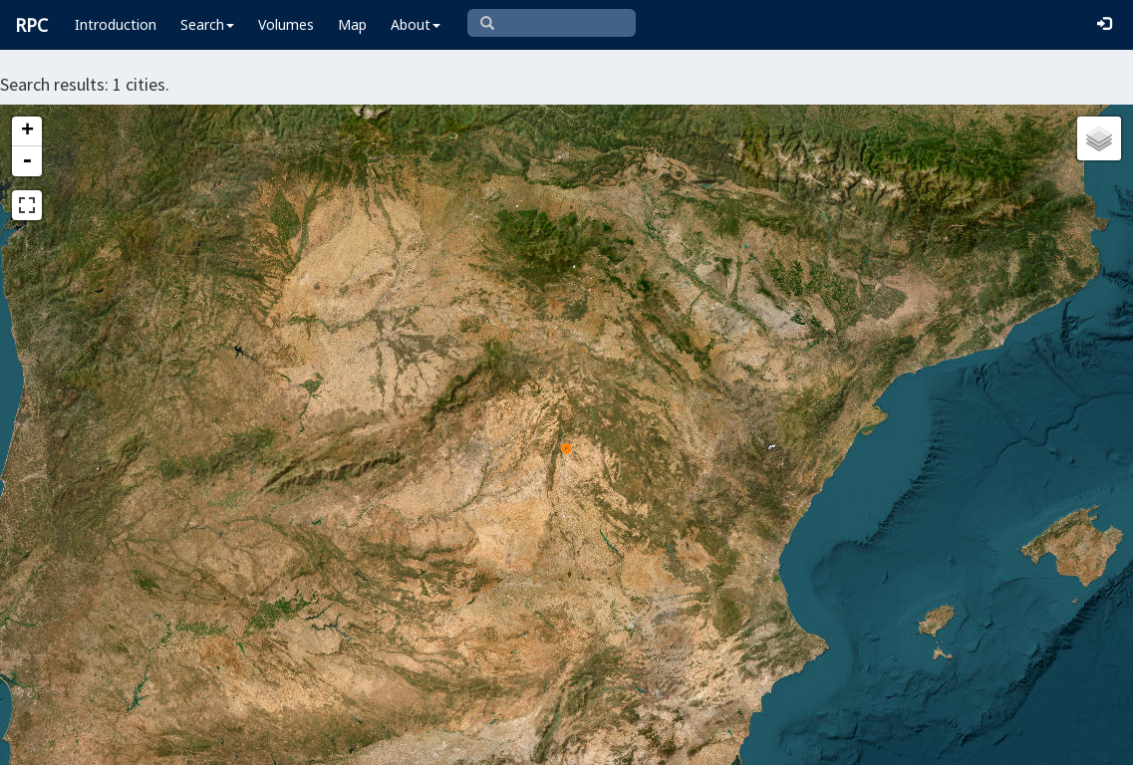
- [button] (27, 161)
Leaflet (416, 741)
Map (352, 24)
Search (207, 24)
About (415, 24)
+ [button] (27, 131)
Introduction (115, 24)
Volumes (286, 24)
